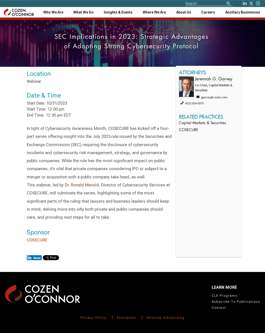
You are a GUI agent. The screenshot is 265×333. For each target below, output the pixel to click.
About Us (183, 12)
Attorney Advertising (166, 317)
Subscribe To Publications (236, 301)
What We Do (83, 12)
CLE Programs (224, 295)
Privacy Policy (94, 317)
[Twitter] (251, 3)
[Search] (228, 3)
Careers (208, 12)
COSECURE (37, 240)
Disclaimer (126, 317)
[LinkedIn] (245, 3)
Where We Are (154, 12)
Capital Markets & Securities (202, 123)
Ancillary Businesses (242, 12)
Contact (219, 307)
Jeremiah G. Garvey (213, 79)
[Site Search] (209, 3)
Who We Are (53, 12)
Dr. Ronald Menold (82, 184)
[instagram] (258, 3)
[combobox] (118, 12)
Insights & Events (118, 12)
